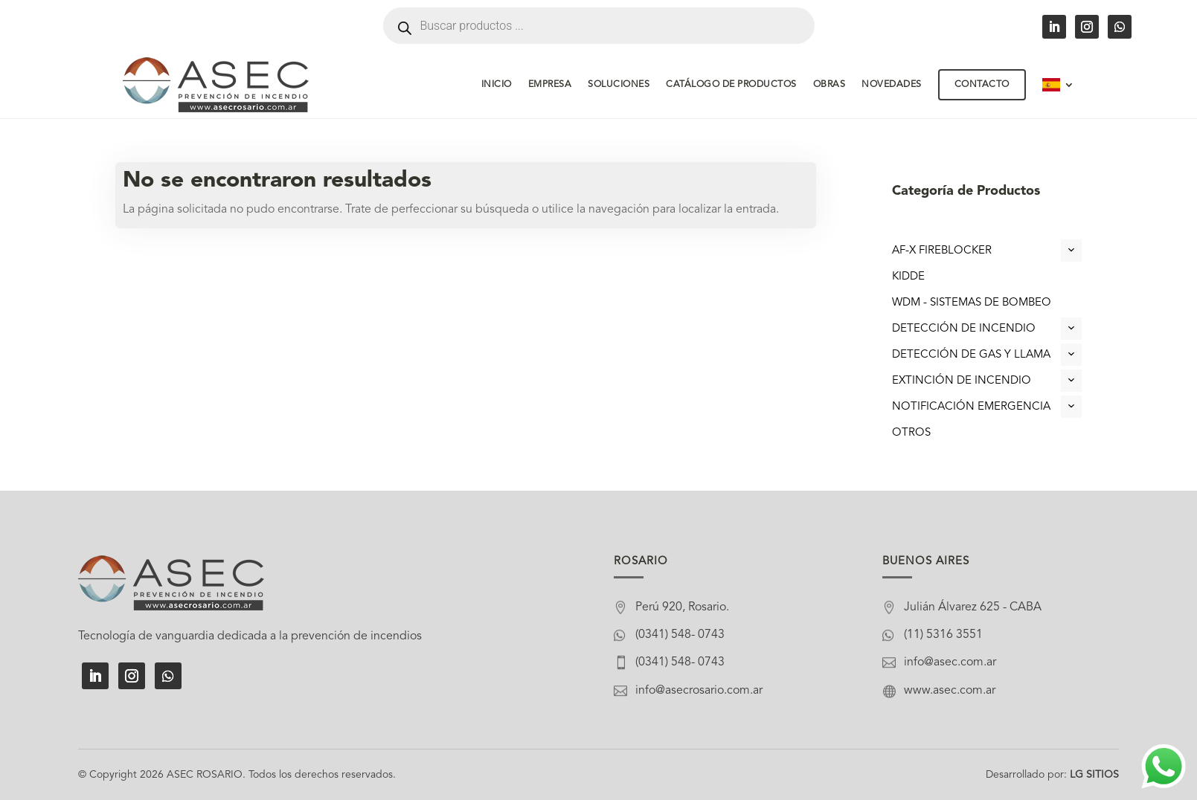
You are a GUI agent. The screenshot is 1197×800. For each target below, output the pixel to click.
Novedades (891, 84)
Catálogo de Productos (731, 84)
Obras (829, 84)
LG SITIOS (1094, 775)
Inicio (496, 84)
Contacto (982, 84)
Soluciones (618, 84)
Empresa (550, 84)
